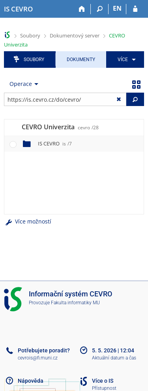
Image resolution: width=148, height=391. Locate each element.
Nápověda (30, 381)
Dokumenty (81, 59)
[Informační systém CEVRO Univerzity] (18, 9)
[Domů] (82, 9)
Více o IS (102, 381)
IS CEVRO (55, 143)
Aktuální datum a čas (114, 358)
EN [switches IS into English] (117, 8)
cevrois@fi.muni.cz (38, 358)
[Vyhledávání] (100, 9)
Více (123, 59)
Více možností (27, 221)
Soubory (30, 35)
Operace (20, 84)
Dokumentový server (74, 35)
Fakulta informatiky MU (75, 302)
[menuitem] (125, 59)
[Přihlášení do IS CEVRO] (135, 9)
